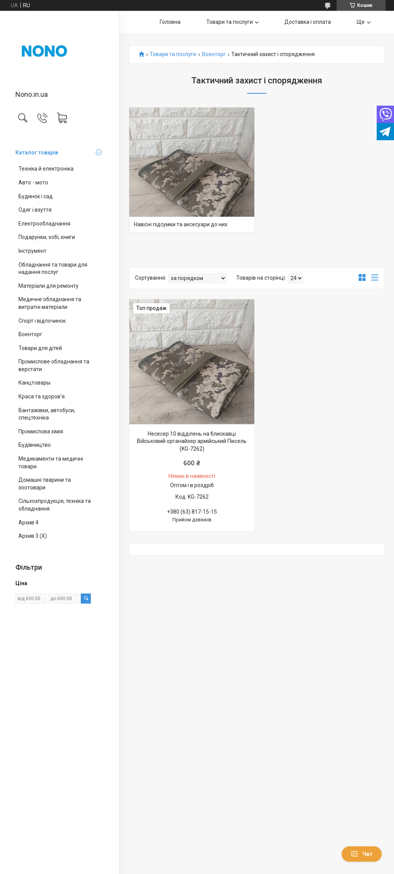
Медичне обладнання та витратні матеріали (49, 303)
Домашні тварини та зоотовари (44, 484)
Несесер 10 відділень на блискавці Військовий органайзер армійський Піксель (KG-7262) (192, 441)
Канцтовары (34, 383)
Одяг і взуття (35, 210)
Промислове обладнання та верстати (53, 365)
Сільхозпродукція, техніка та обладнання (54, 505)
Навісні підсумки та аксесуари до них (180, 224)
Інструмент (32, 251)
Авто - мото (33, 182)
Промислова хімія (40, 431)
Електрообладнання (44, 224)
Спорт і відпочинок (42, 321)
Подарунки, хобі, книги (46, 237)
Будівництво (34, 445)
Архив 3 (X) (32, 536)
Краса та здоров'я (41, 396)
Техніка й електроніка (45, 169)
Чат (361, 854)
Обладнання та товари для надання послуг (52, 268)
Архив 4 (28, 522)
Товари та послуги (229, 22)
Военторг (30, 334)
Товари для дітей (40, 348)
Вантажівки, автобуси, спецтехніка (46, 414)
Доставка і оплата (307, 22)
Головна (170, 22)
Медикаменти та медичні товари (50, 462)
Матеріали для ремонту (48, 286)
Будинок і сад (35, 196)
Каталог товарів (36, 152)
